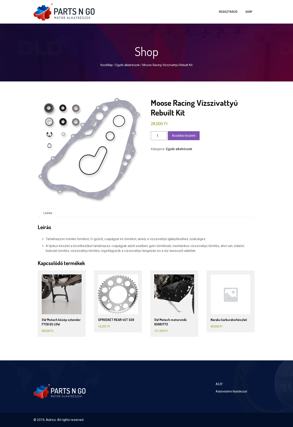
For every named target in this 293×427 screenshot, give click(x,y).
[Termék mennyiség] (159, 135)
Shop (248, 12)
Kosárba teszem (184, 136)
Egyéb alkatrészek (128, 65)
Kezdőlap (107, 65)
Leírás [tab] (47, 213)
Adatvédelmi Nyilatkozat (231, 391)
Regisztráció (228, 12)
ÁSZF (219, 384)
